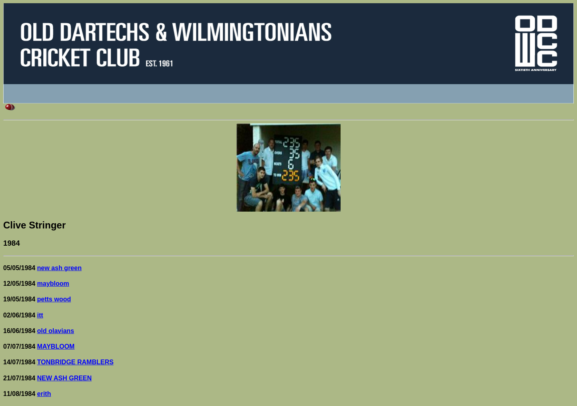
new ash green (59, 268)
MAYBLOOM (56, 346)
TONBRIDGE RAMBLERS (75, 362)
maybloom (53, 283)
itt (40, 315)
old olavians (55, 330)
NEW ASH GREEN (64, 378)
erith (44, 393)
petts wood (54, 299)
